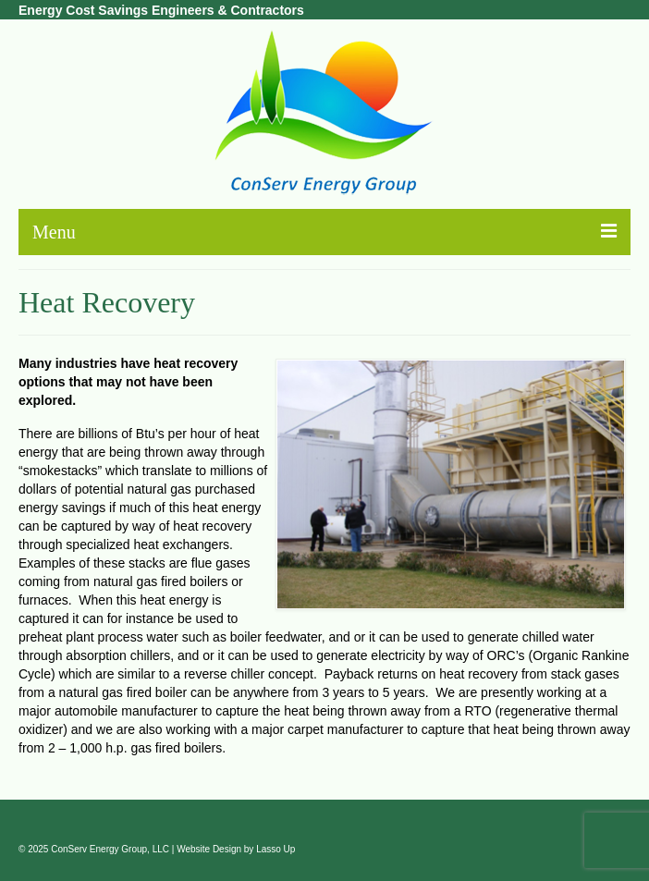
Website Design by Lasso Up (236, 849)
